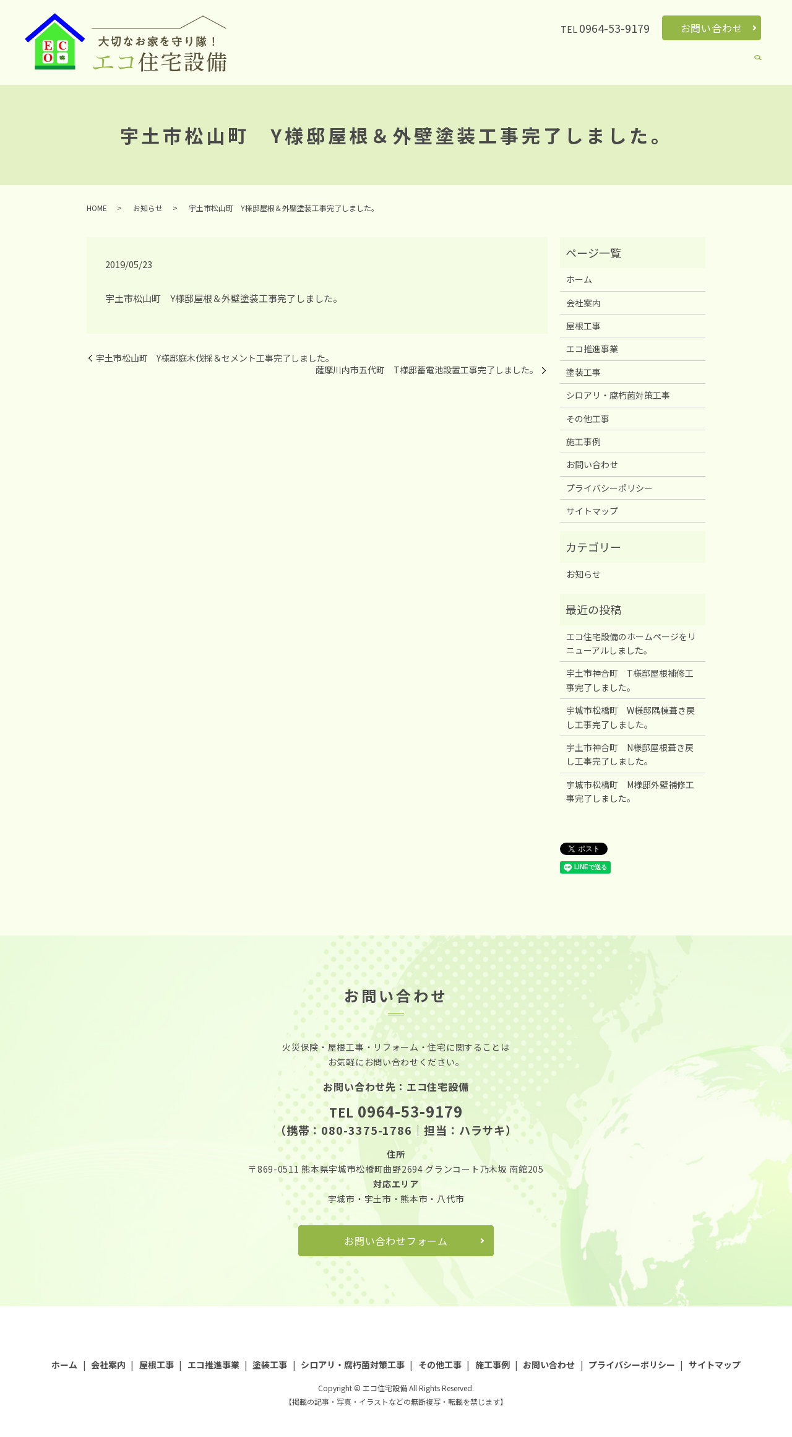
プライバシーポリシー (609, 488)
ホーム (320, 65)
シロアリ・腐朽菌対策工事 (593, 65)
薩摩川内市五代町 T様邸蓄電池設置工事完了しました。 (427, 370)
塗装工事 (513, 65)
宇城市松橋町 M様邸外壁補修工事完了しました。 (630, 791)
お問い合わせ (712, 27)
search (758, 66)
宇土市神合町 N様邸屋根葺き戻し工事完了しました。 (630, 754)
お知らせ (148, 207)
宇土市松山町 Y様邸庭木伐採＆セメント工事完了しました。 (215, 358)
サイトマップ (592, 511)
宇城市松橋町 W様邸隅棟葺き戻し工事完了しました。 (630, 717)
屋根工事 (406, 65)
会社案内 (360, 65)
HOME (97, 207)
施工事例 (726, 65)
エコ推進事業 (459, 65)
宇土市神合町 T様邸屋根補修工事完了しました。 (630, 680)
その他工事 (677, 65)
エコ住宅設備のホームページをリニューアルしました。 (631, 643)
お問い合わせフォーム (396, 1240)
